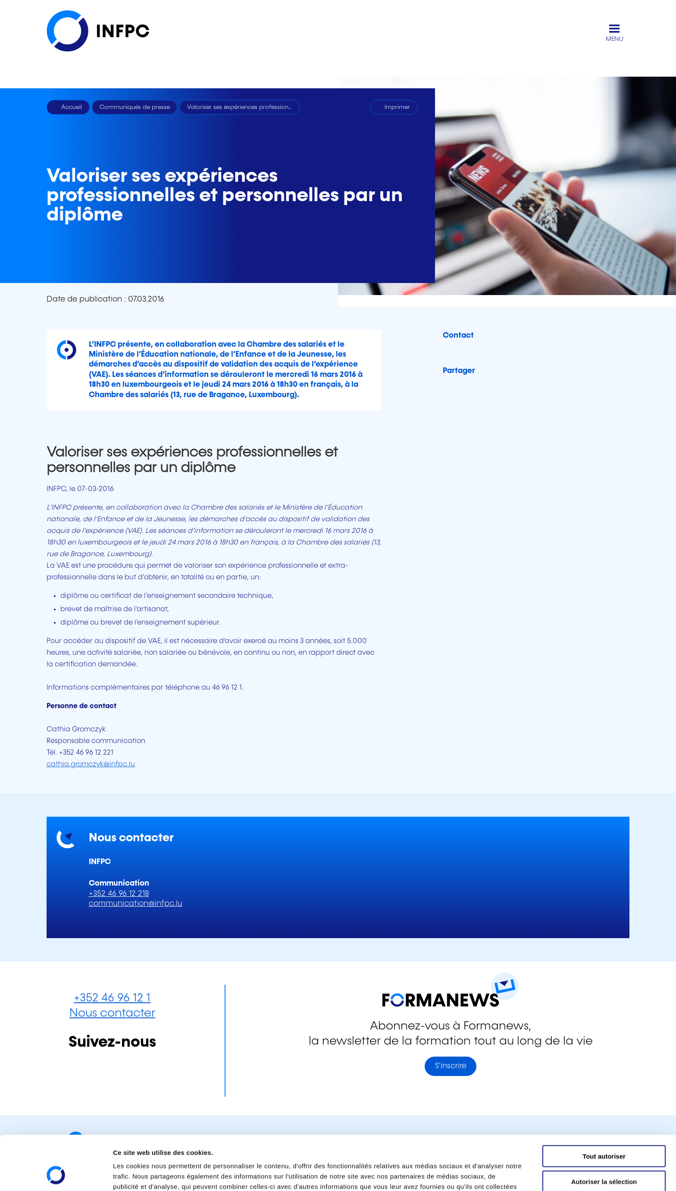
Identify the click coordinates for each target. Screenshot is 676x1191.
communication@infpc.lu (135, 904)
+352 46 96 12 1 (112, 998)
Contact (458, 335)
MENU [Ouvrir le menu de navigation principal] (614, 39)
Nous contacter (112, 1013)
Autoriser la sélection (604, 1130)
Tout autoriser (604, 1105)
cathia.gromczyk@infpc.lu (91, 764)
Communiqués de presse (135, 107)
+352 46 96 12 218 (119, 894)
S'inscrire (450, 1066)
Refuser (604, 1155)
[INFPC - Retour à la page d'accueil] (107, 32)
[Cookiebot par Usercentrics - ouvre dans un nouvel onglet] (56, 1174)
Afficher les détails (475, 1174)
